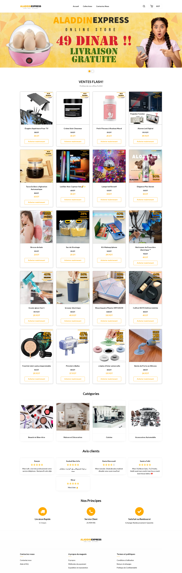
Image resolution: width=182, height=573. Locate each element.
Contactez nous (25, 560)
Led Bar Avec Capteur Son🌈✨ (73, 186)
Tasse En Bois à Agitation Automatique (36, 187)
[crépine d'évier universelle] (109, 345)
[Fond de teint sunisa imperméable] (36, 345)
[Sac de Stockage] (72, 226)
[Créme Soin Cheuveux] (72, 108)
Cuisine (109, 437)
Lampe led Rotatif (109, 186)
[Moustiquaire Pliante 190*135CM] (109, 287)
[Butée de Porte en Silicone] (145, 345)
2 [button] (93, 71)
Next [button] (174, 44)
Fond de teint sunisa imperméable (36, 366)
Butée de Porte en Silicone (145, 366)
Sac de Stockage (73, 247)
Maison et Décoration (73, 437)
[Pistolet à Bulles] (72, 345)
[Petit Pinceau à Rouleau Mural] (109, 108)
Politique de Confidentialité (127, 568)
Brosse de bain (36, 247)
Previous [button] (8, 44)
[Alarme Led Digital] (145, 108)
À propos (71, 560)
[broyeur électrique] (72, 287)
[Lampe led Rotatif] (109, 166)
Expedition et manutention (78, 568)
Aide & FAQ (24, 564)
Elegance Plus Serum (145, 186)
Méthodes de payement (77, 564)
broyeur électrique (73, 308)
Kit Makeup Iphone (109, 247)
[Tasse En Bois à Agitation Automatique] (36, 166)
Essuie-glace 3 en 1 (36, 308)
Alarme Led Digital (145, 128)
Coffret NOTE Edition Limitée (145, 308)
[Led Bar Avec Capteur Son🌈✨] (72, 166)
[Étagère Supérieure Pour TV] (36, 108)
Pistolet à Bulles (73, 366)
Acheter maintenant (36, 141)
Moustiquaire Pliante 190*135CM (109, 308)
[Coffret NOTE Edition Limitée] (145, 287)
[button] (143, 6)
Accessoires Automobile (145, 437)
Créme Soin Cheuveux (73, 128)
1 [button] (89, 71)
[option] (91, 44)
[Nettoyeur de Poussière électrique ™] (145, 226)
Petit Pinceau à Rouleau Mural (109, 128)
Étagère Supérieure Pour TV (36, 128)
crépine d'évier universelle (109, 366)
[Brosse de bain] (36, 226)
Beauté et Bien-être (36, 437)
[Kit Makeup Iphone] (109, 226)
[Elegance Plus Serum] (145, 166)
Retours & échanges (124, 564)
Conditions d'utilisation (125, 560)
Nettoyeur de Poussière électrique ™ (145, 248)
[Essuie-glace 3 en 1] (36, 287)
